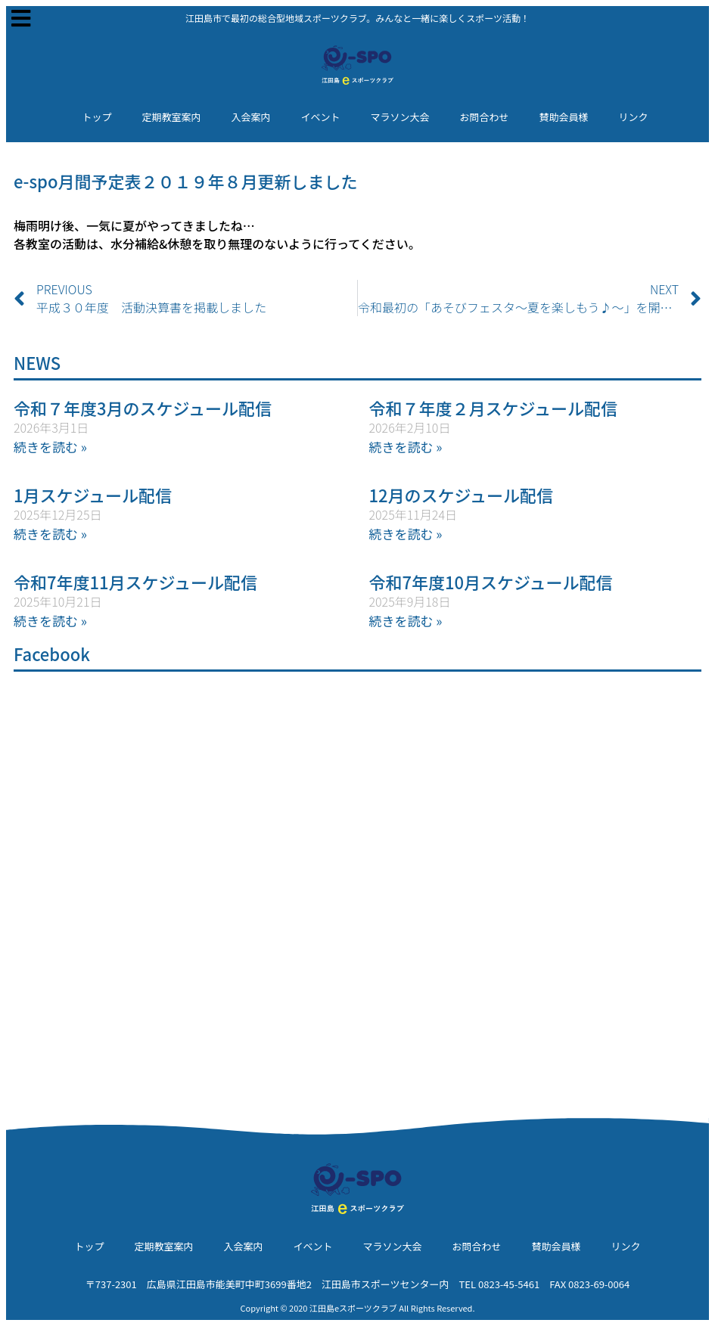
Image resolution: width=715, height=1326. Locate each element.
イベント (320, 117)
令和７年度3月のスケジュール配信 (143, 408)
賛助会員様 (564, 117)
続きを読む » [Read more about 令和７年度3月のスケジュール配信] (50, 446)
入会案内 (250, 117)
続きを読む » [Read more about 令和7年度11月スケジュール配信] (50, 620)
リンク (633, 117)
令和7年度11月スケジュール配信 (135, 582)
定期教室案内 (171, 117)
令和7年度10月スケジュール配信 (491, 582)
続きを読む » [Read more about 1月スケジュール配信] (50, 533)
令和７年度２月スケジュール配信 (493, 408)
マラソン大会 (400, 117)
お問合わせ (484, 117)
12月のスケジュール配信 (461, 495)
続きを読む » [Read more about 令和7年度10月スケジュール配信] (406, 620)
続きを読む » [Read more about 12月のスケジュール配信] (406, 533)
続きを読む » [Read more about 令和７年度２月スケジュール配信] (406, 446)
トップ (96, 117)
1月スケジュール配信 (93, 495)
